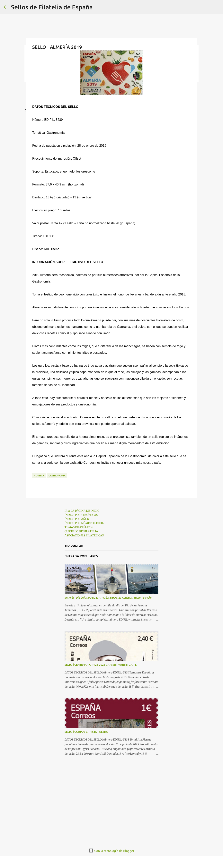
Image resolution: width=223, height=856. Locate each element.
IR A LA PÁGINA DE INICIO (82, 511)
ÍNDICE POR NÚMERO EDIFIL (84, 523)
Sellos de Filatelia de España (52, 7)
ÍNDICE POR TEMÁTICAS (81, 515)
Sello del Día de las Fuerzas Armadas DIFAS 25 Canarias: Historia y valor (109, 597)
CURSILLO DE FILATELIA (81, 531)
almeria (39, 475)
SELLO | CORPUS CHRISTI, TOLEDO (86, 731)
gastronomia (57, 475)
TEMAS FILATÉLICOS (79, 527)
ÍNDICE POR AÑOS (77, 519)
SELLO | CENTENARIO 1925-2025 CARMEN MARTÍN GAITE (101, 664)
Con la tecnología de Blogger (111, 850)
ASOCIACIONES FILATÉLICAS (84, 535)
